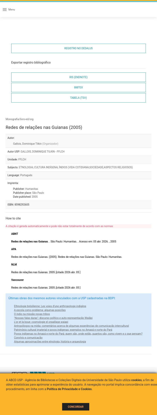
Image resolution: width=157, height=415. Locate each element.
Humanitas (31, 188)
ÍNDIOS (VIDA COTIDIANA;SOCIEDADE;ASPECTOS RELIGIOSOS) (96, 167)
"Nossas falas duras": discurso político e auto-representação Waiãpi (53, 317)
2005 (35, 196)
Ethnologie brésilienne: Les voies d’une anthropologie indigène (50, 306)
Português (26, 175)
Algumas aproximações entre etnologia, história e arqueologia (50, 341)
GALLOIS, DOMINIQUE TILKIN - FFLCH (43, 151)
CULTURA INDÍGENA (46, 167)
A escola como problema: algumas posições (40, 310)
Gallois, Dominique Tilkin (35, 143)
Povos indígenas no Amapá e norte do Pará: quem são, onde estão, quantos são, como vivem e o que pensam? (78, 333)
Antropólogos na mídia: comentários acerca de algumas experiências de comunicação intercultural (71, 325)
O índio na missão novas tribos (32, 314)
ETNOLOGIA (26, 167)
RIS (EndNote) (78, 77)
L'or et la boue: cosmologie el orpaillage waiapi (41, 321)
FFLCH (22, 159)
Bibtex (78, 87)
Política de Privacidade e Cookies (69, 389)
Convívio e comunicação (28, 337)
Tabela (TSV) (78, 97)
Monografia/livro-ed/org (19, 119)
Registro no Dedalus (78, 48)
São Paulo (38, 192)
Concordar (76, 406)
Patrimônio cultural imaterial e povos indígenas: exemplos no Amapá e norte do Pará (63, 329)
